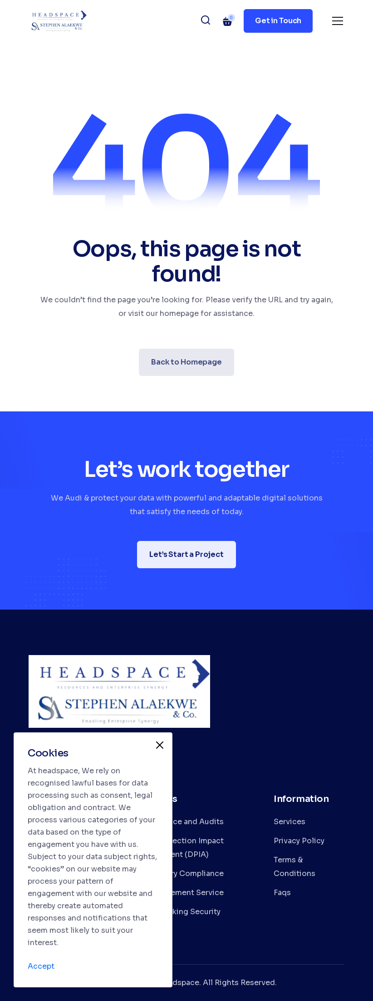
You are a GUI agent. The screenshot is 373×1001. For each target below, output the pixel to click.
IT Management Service (180, 892)
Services (289, 821)
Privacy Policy (299, 841)
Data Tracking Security (179, 911)
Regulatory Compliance (180, 873)
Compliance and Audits (180, 821)
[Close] (159, 745)
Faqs (282, 892)
